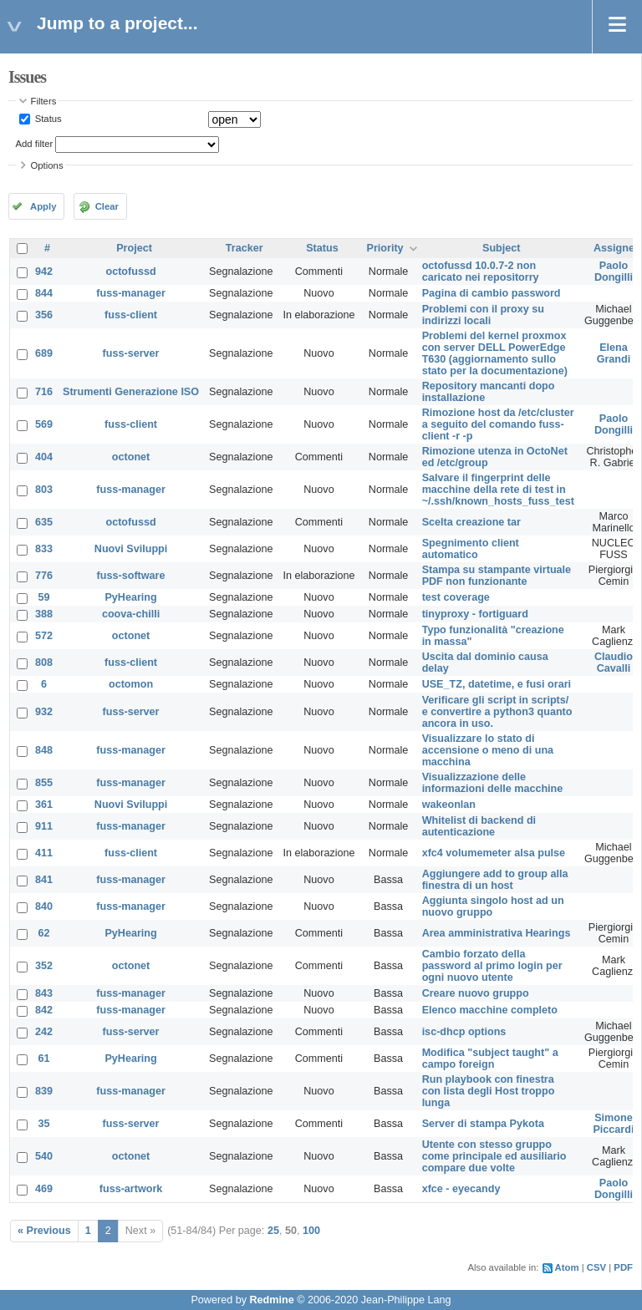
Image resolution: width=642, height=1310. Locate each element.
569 (44, 424)
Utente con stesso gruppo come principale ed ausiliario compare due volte (494, 1156)
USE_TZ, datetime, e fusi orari (496, 684)
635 (44, 522)
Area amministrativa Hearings (496, 933)
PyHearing (130, 597)
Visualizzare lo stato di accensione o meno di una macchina (487, 750)
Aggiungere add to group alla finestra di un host (495, 879)
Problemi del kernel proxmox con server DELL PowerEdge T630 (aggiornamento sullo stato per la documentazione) (495, 353)
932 (44, 712)
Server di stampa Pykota (483, 1124)
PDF (623, 1267)
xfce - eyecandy (461, 1189)
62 (44, 933)
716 (44, 392)
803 (44, 489)
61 (44, 1058)
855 (44, 783)
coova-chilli (131, 614)
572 (44, 636)
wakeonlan (449, 804)
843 (44, 993)
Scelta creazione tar (471, 522)
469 (44, 1189)
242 (44, 1032)
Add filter (35, 144)
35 (44, 1124)
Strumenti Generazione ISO (131, 392)
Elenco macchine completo (490, 1010)
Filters (44, 101)
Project (134, 248)
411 (44, 853)
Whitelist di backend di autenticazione (479, 826)
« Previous (44, 1230)
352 (44, 966)
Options (47, 165)
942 (44, 271)
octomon (131, 684)
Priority (385, 248)
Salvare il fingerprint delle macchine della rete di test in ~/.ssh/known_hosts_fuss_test (498, 489)
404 (44, 457)
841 (44, 880)
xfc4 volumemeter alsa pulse (494, 853)
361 (44, 804)
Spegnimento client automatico (470, 549)
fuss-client (130, 315)
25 (273, 1230)
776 (44, 575)
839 (44, 1091)
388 (44, 614)
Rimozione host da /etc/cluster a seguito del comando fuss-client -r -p (498, 424)
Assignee (617, 248)
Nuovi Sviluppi (130, 549)
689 (44, 353)
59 (44, 597)
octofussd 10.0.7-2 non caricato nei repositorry (480, 271)
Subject (501, 248)
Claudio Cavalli (613, 662)
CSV (596, 1267)
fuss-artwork (131, 1189)
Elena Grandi (614, 353)
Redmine (271, 1300)
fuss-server (131, 353)
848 (44, 750)
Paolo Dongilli (613, 271)
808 (44, 662)
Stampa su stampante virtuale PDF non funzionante (496, 575)
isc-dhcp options (464, 1032)
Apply (43, 206)
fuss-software (131, 575)
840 (44, 906)
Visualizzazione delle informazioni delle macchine (492, 783)
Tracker (244, 248)
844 (44, 293)
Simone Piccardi (613, 1123)
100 (311, 1230)
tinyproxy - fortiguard (475, 614)
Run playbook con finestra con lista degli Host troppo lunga (488, 1091)
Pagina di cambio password (491, 293)
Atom (567, 1267)
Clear (107, 206)
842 (44, 1010)
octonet (131, 457)
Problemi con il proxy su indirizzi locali (483, 315)
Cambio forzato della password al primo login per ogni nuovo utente (492, 965)
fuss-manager (131, 293)
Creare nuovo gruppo (475, 993)
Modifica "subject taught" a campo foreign (490, 1058)
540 (44, 1156)
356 (44, 315)
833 (44, 549)
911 (44, 826)
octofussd (130, 271)
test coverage (456, 597)
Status (47, 119)
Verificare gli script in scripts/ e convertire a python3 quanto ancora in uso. (497, 711)
